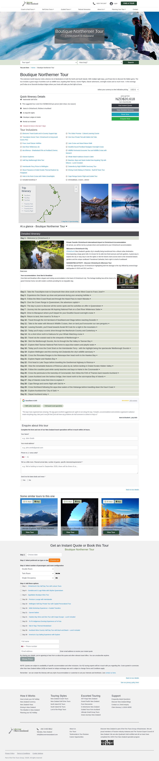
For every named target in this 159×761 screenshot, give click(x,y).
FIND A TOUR (128, 3)
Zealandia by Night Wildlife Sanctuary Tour (82, 166)
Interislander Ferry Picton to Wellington (35, 166)
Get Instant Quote (125, 105)
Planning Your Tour (118, 9)
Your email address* (27, 443)
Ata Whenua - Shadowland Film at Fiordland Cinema (39, 150)
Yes (24, 480)
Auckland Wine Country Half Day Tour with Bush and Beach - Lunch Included (54, 630)
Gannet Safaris (34, 612)
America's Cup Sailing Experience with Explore (44, 634)
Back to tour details (132, 490)
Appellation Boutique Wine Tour (38, 595)
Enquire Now (125, 119)
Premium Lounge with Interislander (40, 599)
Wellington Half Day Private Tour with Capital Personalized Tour (50, 604)
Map (37, 502)
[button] (50, 213)
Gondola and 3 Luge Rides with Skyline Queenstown (45, 590)
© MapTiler (64, 221)
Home (33, 68)
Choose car (54, 560)
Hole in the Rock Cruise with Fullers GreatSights (38, 176)
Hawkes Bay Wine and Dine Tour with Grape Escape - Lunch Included (52, 617)
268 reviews (133, 400)
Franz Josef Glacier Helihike (31, 143)
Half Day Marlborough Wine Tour (33, 160)
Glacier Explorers (28, 157)
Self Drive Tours (47, 9)
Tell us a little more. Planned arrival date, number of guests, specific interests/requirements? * (52, 462)
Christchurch (71, 251)
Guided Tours (65, 9)
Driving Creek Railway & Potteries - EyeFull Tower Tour (86, 170)
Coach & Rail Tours (27, 9)
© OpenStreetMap (73, 221)
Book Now (125, 114)
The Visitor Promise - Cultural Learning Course (83, 133)
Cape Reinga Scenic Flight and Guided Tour (82, 176)
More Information (127, 287)
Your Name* (25, 434)
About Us (101, 9)
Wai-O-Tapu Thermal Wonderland (40, 626)
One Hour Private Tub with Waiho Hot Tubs (82, 137)
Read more (23, 271)
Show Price (27, 659)
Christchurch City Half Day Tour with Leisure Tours (44, 586)
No (30, 480)
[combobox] (23, 457)
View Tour (30, 532)
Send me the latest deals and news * (33, 476)
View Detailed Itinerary (125, 110)
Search (131, 62)
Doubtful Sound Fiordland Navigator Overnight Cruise (86, 147)
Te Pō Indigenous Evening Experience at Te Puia (45, 621)
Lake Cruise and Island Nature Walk (80, 143)
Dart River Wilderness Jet (30, 147)
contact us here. (110, 673)
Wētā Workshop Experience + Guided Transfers (45, 608)
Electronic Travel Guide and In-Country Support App (39, 133)
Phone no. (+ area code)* (29, 453)
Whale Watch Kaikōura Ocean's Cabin (81, 157)
